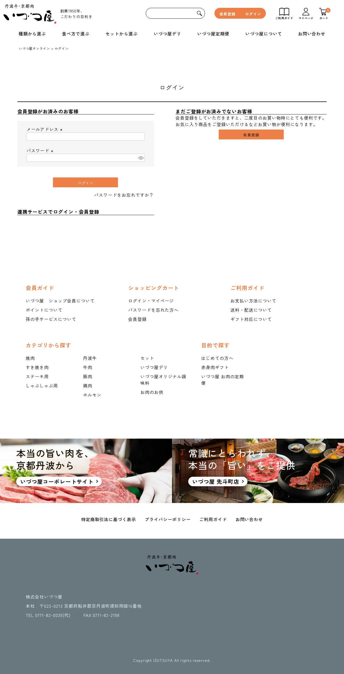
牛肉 (87, 367)
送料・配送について (251, 310)
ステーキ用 (37, 376)
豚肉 (87, 376)
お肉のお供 (151, 392)
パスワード (41, 150)
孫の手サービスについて (51, 319)
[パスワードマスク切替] (140, 158)
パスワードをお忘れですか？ (124, 195)
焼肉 (30, 358)
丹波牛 (90, 358)
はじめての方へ (217, 358)
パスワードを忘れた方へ (153, 310)
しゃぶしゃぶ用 (42, 385)
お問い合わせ (249, 519)
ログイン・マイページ (151, 300)
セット (147, 358)
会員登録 (227, 14)
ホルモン (92, 395)
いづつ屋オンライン (34, 48)
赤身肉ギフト (215, 367)
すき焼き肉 (37, 367)
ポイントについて (44, 310)
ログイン (253, 14)
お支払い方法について (253, 300)
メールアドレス (45, 129)
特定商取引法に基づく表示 (108, 519)
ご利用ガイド (213, 519)
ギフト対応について (251, 319)
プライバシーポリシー (168, 519)
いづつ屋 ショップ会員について (60, 300)
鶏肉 (87, 385)
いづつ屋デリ (154, 367)
